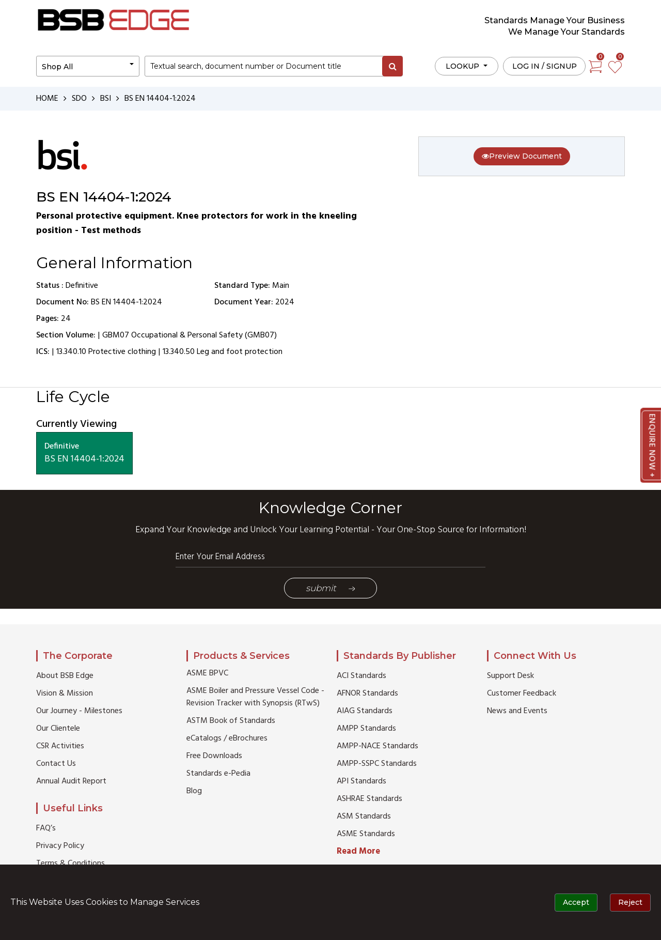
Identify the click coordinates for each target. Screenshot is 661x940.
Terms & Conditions (70, 863)
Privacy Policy (60, 846)
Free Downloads (214, 756)
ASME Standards (366, 834)
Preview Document (522, 156)
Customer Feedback (521, 693)
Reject (630, 902)
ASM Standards (364, 816)
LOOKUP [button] (463, 66)
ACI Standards (361, 676)
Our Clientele (58, 728)
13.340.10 (71, 352)
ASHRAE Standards (369, 799)
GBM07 (115, 335)
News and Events (517, 711)
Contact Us (56, 764)
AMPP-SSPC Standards (377, 764)
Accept (576, 902)
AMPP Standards (366, 728)
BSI (105, 98)
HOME (47, 98)
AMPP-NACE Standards (377, 746)
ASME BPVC (207, 673)
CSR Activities (60, 746)
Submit (330, 588)
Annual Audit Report (71, 781)
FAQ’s (46, 828)
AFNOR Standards (367, 693)
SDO (79, 98)
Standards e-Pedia (218, 773)
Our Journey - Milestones (79, 711)
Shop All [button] (57, 66)
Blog (194, 791)
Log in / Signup (544, 66)
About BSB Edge (64, 676)
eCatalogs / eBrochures (226, 738)
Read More (358, 851)
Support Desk (510, 676)
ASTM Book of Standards (230, 721)
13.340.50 (179, 352)
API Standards (361, 781)
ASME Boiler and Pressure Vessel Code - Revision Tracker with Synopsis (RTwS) (255, 697)
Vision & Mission (64, 693)
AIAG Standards (364, 711)
